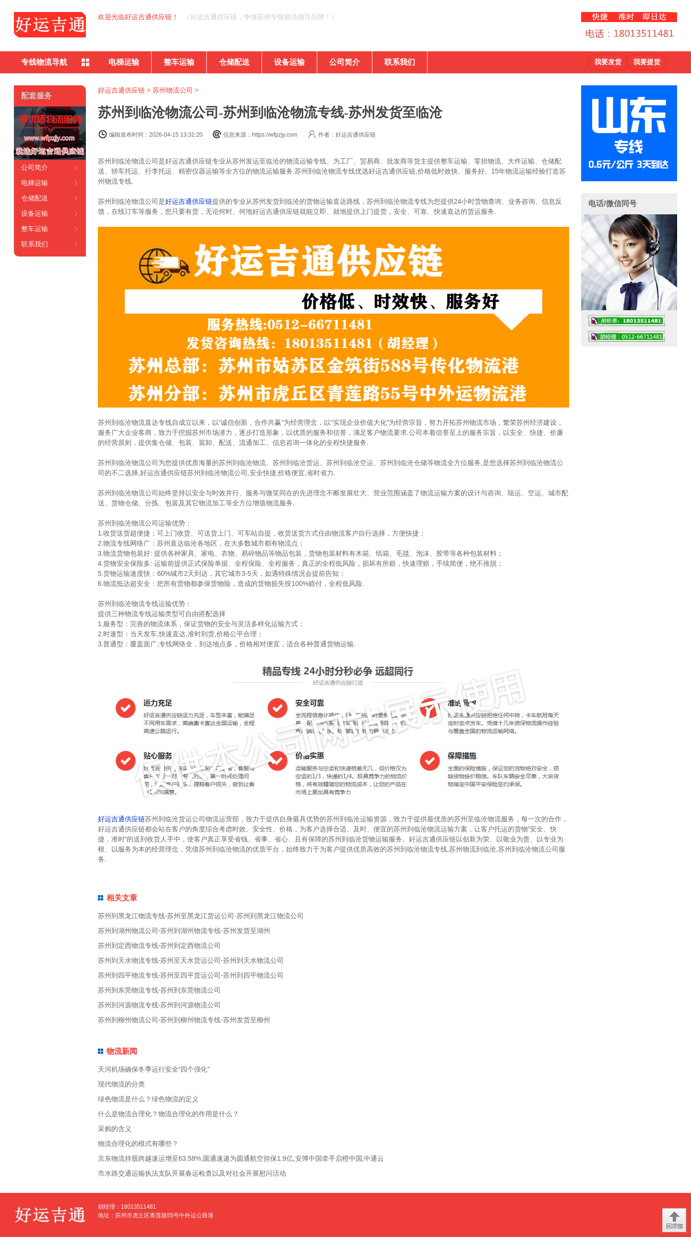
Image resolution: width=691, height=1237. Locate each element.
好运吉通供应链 (121, 90)
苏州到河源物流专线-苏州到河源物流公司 (159, 1005)
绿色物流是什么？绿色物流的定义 (148, 1099)
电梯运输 (123, 62)
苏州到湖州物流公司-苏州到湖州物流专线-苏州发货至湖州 (184, 930)
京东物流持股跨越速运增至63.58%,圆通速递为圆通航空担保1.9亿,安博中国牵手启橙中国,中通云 (241, 1158)
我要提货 (646, 62)
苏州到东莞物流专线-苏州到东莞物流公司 (159, 990)
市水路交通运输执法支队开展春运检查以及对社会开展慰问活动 (192, 1173)
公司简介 (344, 62)
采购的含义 (114, 1128)
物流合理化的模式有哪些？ (138, 1143)
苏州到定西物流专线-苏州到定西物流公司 (159, 945)
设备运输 (289, 62)
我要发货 (608, 62)
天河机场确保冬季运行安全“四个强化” (154, 1069)
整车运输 (179, 62)
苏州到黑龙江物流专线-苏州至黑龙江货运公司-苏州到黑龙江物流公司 (201, 916)
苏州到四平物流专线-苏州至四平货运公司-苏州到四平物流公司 (191, 975)
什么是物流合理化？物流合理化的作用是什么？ (168, 1114)
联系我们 (399, 62)
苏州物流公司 (173, 90)
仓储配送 (234, 62)
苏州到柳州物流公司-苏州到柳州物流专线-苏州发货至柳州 (184, 1020)
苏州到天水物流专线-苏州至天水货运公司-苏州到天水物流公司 (191, 960)
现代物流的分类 (121, 1084)
